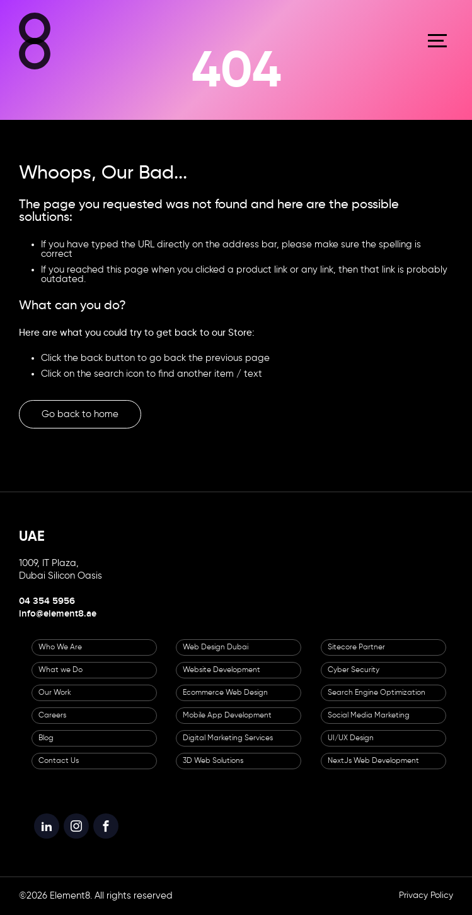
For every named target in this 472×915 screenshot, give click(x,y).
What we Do (60, 670)
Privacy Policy (426, 895)
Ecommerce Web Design (225, 693)
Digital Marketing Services (228, 738)
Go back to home (80, 414)
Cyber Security (353, 670)
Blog (46, 738)
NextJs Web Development (373, 761)
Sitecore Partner (356, 647)
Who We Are (60, 647)
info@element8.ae (57, 614)
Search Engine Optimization (376, 693)
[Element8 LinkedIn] (46, 826)
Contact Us (58, 761)
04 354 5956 (47, 601)
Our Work (54, 693)
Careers (52, 715)
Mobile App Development (227, 715)
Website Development (221, 670)
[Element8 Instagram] (76, 826)
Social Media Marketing (369, 715)
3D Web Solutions (213, 761)
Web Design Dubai (215, 647)
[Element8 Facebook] (105, 826)
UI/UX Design (351, 738)
